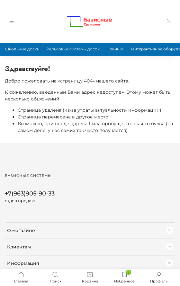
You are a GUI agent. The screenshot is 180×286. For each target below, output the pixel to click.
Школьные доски (22, 49)
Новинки (115, 49)
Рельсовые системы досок (73, 49)
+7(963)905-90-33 (30, 193)
